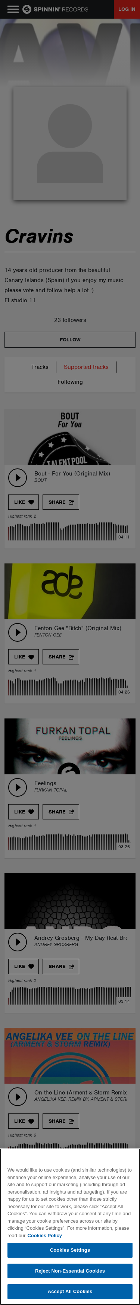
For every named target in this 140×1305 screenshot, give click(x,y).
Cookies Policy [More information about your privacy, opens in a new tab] (44, 1235)
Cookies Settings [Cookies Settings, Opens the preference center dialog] (70, 1250)
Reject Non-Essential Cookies (70, 1271)
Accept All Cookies (70, 1291)
